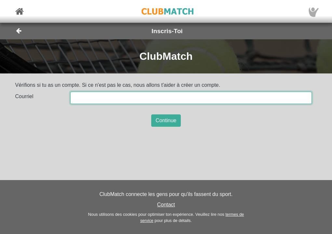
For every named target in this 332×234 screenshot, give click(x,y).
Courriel (24, 96)
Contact (166, 204)
